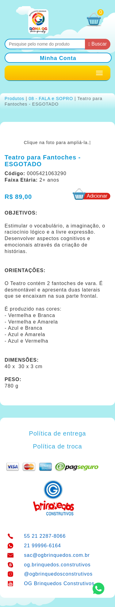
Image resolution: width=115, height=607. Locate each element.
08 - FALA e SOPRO (51, 98)
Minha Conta (58, 58)
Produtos (14, 98)
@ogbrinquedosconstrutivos (58, 574)
